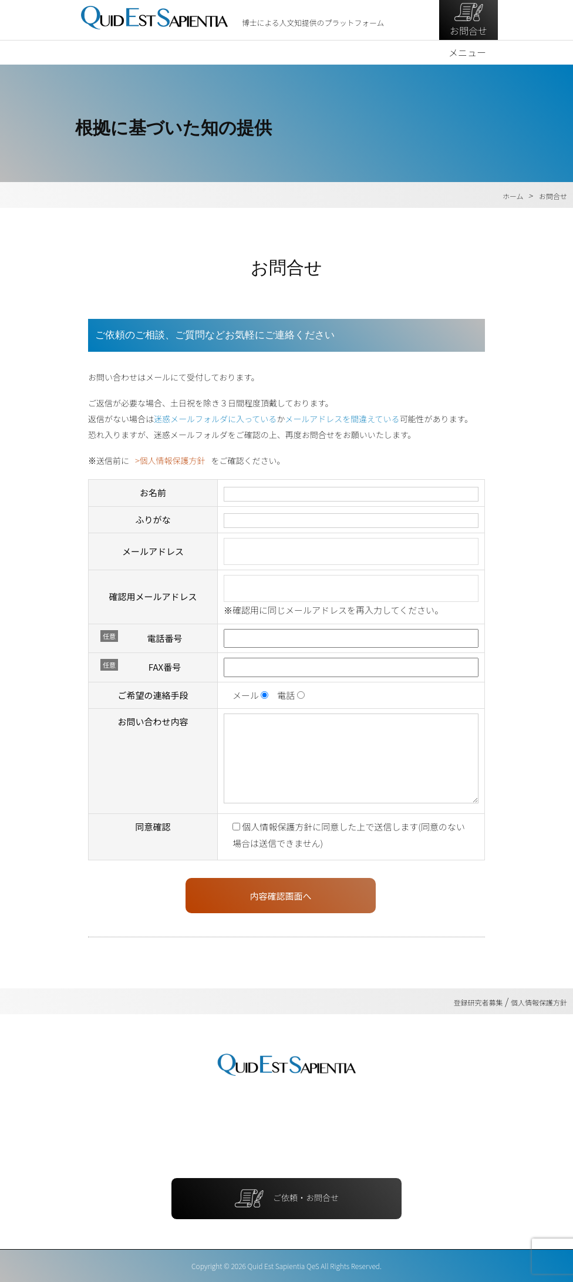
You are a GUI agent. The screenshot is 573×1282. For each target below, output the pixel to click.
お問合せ (468, 19)
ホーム (513, 195)
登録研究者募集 (478, 1002)
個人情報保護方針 (172, 460)
